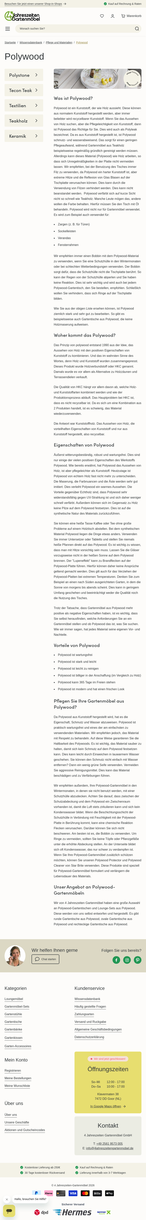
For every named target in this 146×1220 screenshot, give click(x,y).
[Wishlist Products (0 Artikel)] (102, 16)
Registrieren (13, 1070)
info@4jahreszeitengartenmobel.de (109, 1148)
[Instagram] (127, 960)
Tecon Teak (24, 90)
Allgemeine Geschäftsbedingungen (98, 1029)
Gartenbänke (13, 1029)
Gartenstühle (13, 1014)
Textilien (24, 105)
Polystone (24, 75)
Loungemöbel (14, 999)
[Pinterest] (137, 960)
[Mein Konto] (112, 16)
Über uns (11, 1114)
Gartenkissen (13, 1037)
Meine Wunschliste (17, 1085)
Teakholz (24, 121)
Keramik (24, 136)
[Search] (137, 28)
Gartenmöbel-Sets (17, 1006)
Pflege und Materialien (59, 42)
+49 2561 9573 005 (109, 1143)
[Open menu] (8, 28)
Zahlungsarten (84, 1014)
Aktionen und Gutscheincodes (25, 1130)
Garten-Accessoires (18, 1046)
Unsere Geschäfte (17, 1122)
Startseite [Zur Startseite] (10, 42)
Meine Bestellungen (18, 1078)
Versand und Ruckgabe (90, 1021)
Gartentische (13, 1021)
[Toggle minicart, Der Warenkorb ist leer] (130, 16)
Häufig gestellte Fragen (90, 1006)
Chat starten (45, 959)
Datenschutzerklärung (89, 1037)
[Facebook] (116, 960)
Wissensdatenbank (31, 42)
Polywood (82, 42)
